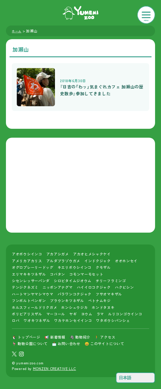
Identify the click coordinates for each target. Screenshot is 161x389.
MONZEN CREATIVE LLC (54, 368)
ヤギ (73, 313)
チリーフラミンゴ (111, 280)
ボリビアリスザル (27, 313)
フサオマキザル (109, 293)
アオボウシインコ (27, 253)
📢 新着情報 (55, 336)
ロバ (15, 320)
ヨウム (86, 313)
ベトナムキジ (99, 300)
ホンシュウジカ (74, 307)
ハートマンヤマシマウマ (32, 293)
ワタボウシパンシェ (113, 320)
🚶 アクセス (104, 336)
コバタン (57, 274)
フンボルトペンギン (29, 300)
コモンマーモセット (86, 274)
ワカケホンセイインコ (73, 320)
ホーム (16, 31)
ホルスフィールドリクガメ (34, 307)
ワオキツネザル (36, 320)
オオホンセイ (126, 260)
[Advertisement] (80, 185)
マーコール (55, 313)
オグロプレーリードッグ (32, 267)
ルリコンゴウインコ (125, 313)
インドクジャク (97, 260)
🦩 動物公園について (30, 343)
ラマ (100, 313)
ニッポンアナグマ (57, 287)
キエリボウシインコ (74, 267)
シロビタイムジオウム (72, 280)
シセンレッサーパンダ (31, 280)
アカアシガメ (57, 253)
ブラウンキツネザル (67, 300)
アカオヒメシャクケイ (92, 253)
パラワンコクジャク (74, 293)
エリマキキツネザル (29, 274)
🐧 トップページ (26, 336)
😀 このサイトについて (104, 343)
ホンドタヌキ (103, 307)
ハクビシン (124, 287)
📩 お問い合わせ (66, 343)
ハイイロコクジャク (94, 287)
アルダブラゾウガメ (63, 260)
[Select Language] (135, 377)
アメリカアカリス (27, 260)
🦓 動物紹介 (80, 336)
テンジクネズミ (25, 287)
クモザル (103, 267)
